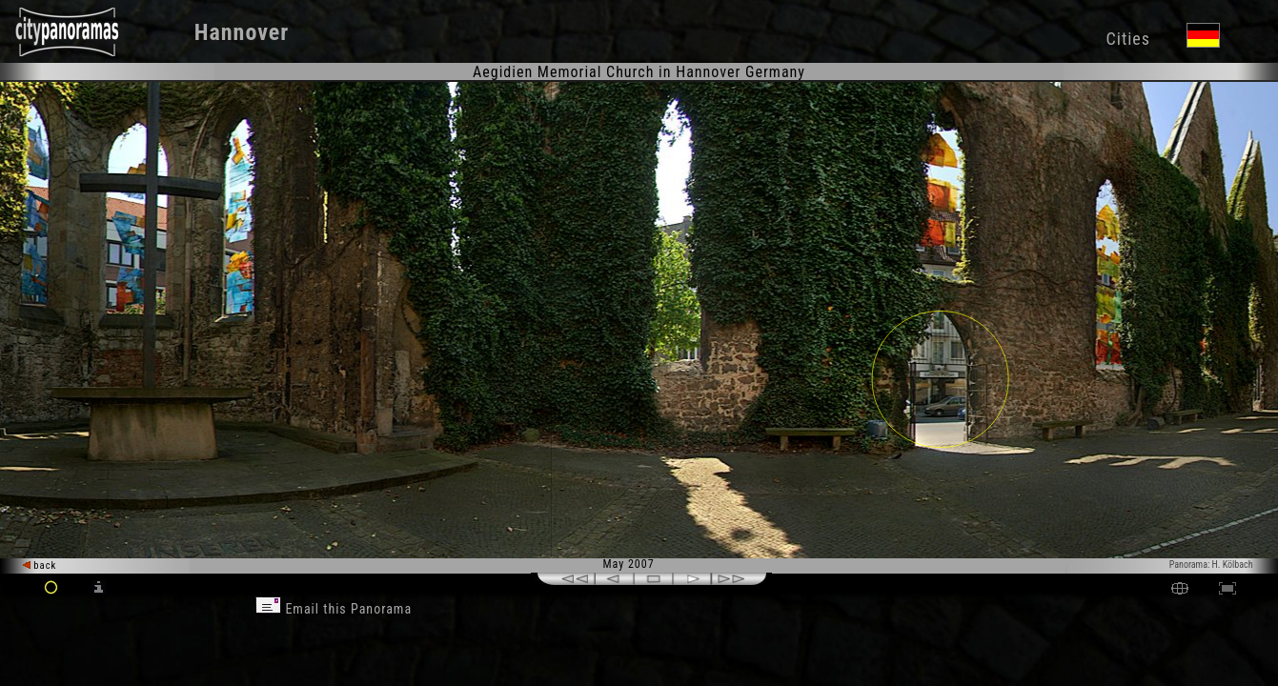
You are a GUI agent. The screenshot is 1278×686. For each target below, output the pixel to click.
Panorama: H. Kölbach (1211, 564)
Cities (1128, 39)
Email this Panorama (333, 608)
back (40, 565)
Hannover (241, 32)
